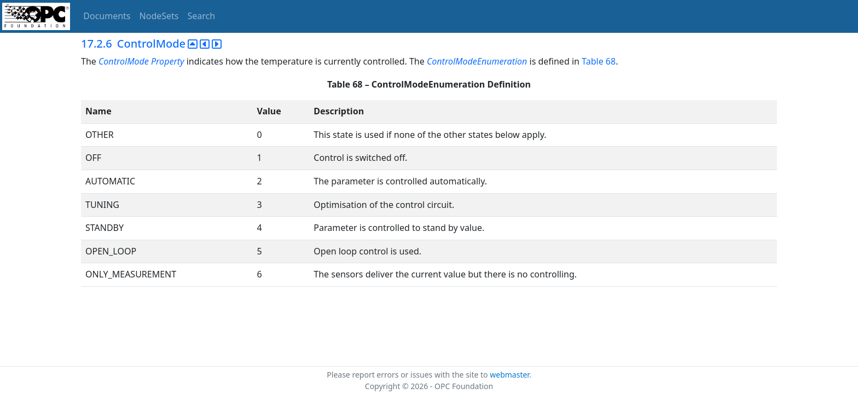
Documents (106, 16)
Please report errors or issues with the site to (408, 374)
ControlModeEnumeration (477, 61)
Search (202, 16)
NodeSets (159, 16)
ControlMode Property (142, 61)
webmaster (509, 374)
